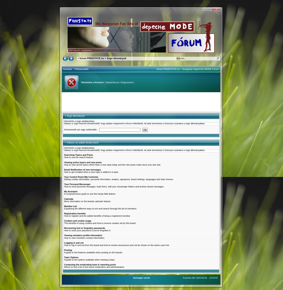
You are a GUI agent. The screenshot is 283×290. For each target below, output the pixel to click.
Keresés (67, 69)
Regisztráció (127, 82)
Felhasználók (82, 69)
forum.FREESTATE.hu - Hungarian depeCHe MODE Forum (188, 69)
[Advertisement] (141, 102)
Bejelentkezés (112, 82)
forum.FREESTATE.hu (92, 58)
